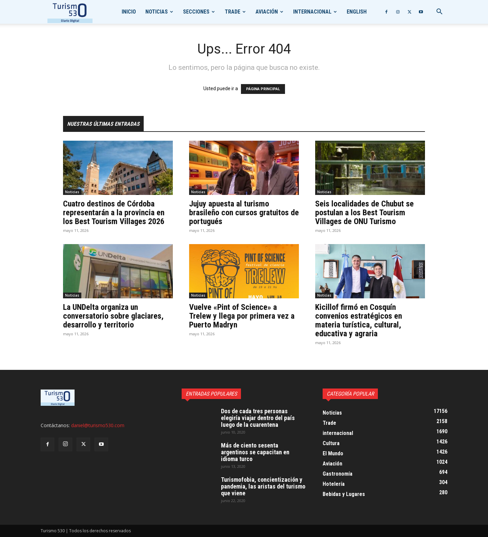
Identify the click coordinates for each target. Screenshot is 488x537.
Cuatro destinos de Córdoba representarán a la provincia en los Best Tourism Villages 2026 (113, 212)
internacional (312, 11)
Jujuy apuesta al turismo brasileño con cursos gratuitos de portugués (244, 212)
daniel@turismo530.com (97, 425)
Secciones (196, 11)
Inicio (129, 11)
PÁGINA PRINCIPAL (263, 89)
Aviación (267, 11)
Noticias (156, 11)
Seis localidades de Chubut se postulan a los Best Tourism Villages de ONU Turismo (364, 212)
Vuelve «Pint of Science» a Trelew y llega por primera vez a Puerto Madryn (241, 316)
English (357, 11)
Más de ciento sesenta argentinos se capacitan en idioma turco (255, 452)
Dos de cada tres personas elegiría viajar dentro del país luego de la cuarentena (258, 417)
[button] (439, 12)
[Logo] (70, 12)
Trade (232, 11)
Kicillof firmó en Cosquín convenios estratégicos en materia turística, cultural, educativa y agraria (358, 320)
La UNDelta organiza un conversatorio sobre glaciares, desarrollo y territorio (113, 316)
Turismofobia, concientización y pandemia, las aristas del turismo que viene (263, 486)
